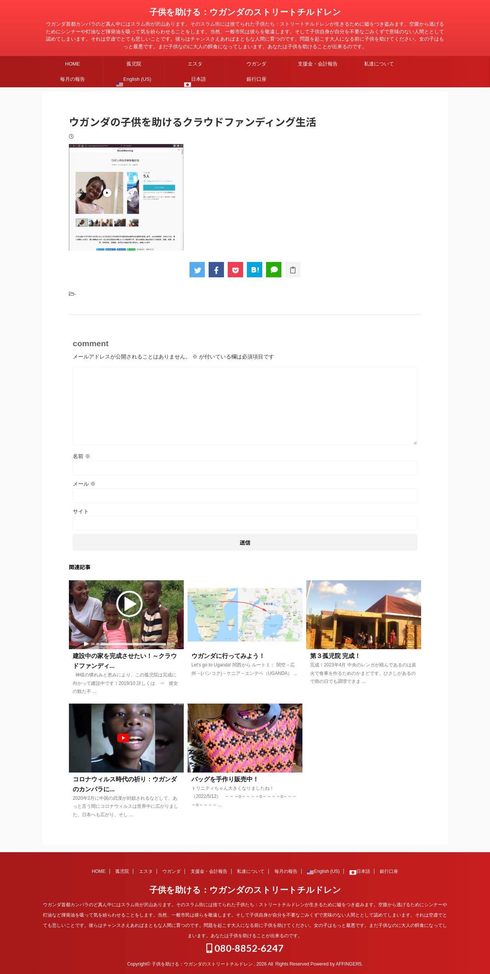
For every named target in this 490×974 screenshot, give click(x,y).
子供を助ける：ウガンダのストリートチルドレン (245, 12)
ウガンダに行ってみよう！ (228, 656)
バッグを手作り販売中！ (225, 779)
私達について (379, 64)
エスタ (195, 64)
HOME (72, 64)
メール (84, 484)
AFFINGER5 (348, 963)
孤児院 (133, 64)
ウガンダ (256, 64)
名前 (81, 456)
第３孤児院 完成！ (335, 656)
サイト (81, 511)
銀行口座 (256, 79)
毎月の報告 (72, 79)
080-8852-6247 (245, 947)
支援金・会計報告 (318, 64)
